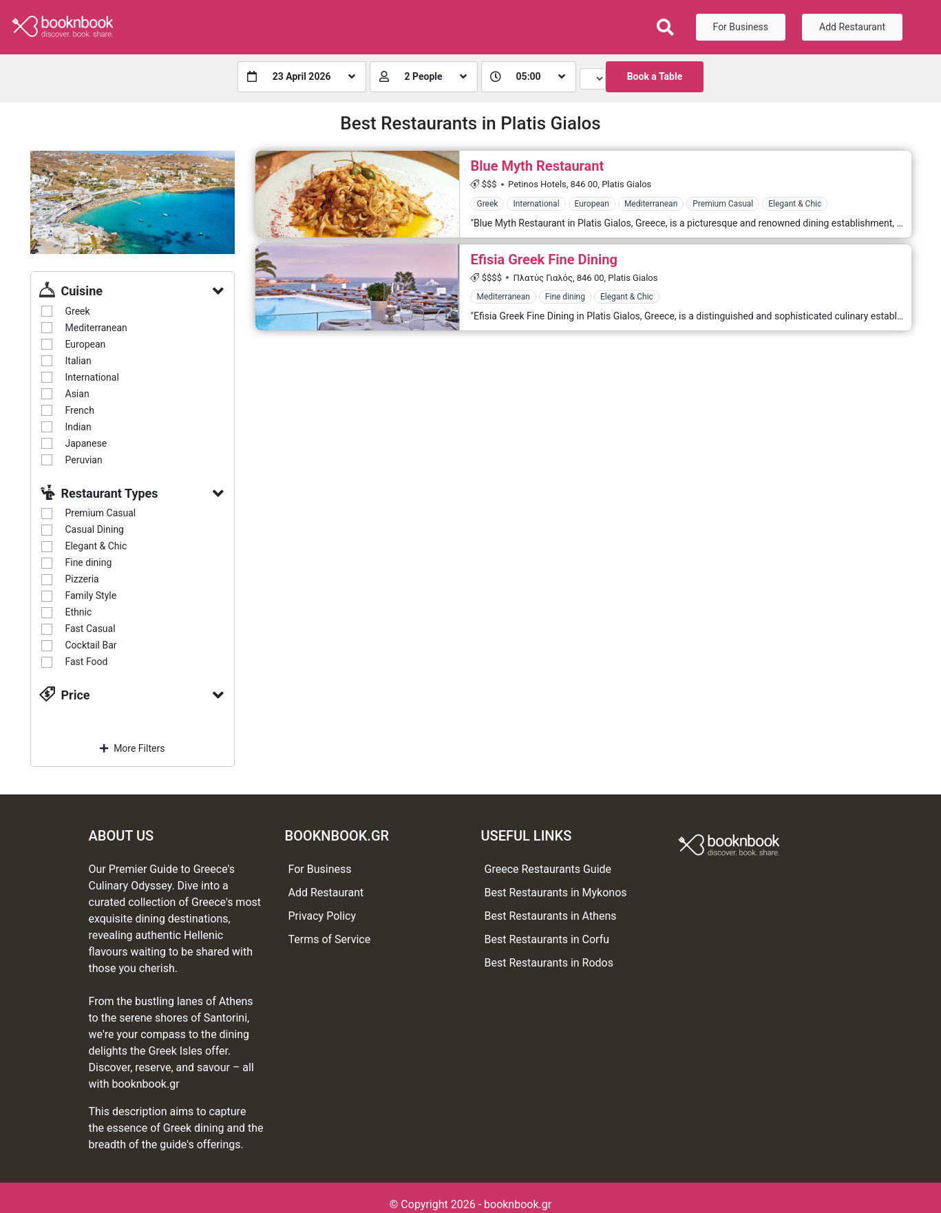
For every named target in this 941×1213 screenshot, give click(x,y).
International (92, 377)
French (79, 410)
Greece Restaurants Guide (548, 869)
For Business (740, 26)
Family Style (91, 595)
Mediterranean (96, 327)
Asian (77, 393)
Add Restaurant (852, 26)
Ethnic (78, 612)
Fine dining (88, 562)
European (85, 344)
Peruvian (84, 459)
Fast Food (86, 661)
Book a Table (655, 76)
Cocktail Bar (91, 645)
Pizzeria (82, 578)
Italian (78, 360)
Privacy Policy (322, 915)
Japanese (86, 443)
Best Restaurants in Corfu (547, 939)
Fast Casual (90, 628)
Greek (77, 311)
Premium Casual (100, 512)
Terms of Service (329, 939)
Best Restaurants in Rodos (549, 962)
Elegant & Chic (96, 545)
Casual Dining (94, 529)
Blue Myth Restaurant (537, 166)
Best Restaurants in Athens (551, 915)
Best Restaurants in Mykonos (556, 892)
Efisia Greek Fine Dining (543, 259)
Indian (78, 426)
